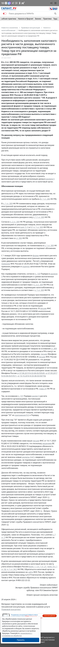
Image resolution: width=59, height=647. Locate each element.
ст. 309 (54, 348)
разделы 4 (26, 457)
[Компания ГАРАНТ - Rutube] (23, 3)
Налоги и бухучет (25, 18)
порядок (26, 266)
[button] (51, 3)
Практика (47, 18)
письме (43, 308)
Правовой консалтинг (11, 609)
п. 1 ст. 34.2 (12, 569)
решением (47, 443)
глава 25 (42, 388)
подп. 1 (32, 566)
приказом (5, 263)
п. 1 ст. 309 (7, 203)
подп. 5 (23, 227)
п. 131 (20, 396)
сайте (30, 572)
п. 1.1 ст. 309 (38, 217)
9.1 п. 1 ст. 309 (37, 227)
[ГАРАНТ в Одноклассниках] (19, 3)
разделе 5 (50, 179)
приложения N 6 (22, 415)
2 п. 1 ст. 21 (41, 566)
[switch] (5, 13)
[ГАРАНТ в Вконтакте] (2, 3)
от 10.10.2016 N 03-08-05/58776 (31, 376)
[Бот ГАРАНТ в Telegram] (16, 3)
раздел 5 (36, 396)
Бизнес (38, 18)
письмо (44, 354)
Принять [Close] (21, 640)
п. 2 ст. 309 (14, 222)
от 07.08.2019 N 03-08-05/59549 (31, 373)
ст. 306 (19, 238)
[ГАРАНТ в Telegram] (12, 3)
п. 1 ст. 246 (45, 199)
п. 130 (37, 274)
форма (36, 255)
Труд (55, 18)
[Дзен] (6, 3)
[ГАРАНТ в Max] (9, 3)
